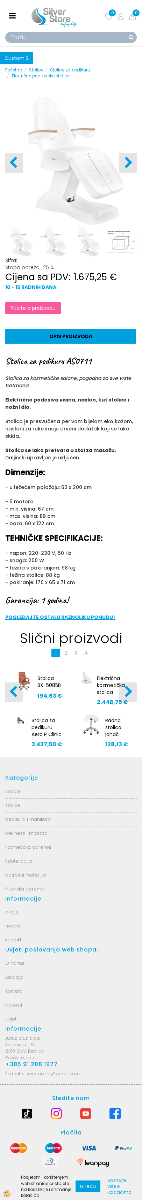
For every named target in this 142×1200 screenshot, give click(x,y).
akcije (12, 912)
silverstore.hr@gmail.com (51, 1073)
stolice (12, 805)
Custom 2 (17, 58)
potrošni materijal (25, 875)
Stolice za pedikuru (70, 70)
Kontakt (13, 991)
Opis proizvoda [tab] (70, 336)
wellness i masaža (26, 833)
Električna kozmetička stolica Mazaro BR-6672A (111, 692)
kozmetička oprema (28, 847)
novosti (13, 926)
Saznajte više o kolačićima (119, 1186)
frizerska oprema (24, 889)
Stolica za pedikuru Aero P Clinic (46, 727)
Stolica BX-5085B (49, 682)
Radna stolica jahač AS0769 (114, 731)
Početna (13, 70)
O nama (14, 963)
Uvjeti (11, 1019)
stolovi (12, 791)
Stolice (36, 70)
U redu (88, 1186)
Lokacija (14, 977)
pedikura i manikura (28, 819)
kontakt (13, 940)
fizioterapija (18, 861)
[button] (128, 163)
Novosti (13, 1005)
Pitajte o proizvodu (33, 308)
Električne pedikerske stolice (41, 76)
